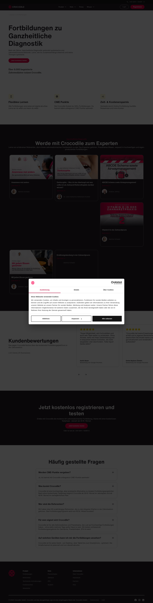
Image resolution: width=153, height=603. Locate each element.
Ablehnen (46, 319)
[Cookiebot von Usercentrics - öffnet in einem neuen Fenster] (112, 282)
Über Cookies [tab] (108, 290)
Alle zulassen (107, 319)
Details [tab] (76, 290)
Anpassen (77, 319)
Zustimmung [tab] (45, 290)
